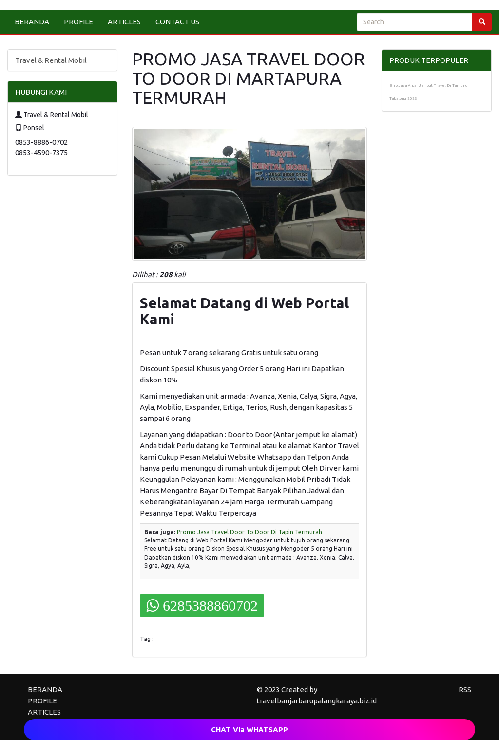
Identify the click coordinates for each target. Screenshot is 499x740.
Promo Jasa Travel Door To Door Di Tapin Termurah (249, 532)
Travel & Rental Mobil (51, 60)
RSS (465, 689)
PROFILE (78, 22)
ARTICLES (124, 22)
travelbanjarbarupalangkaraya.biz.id (317, 701)
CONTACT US (177, 22)
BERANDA (32, 22)
